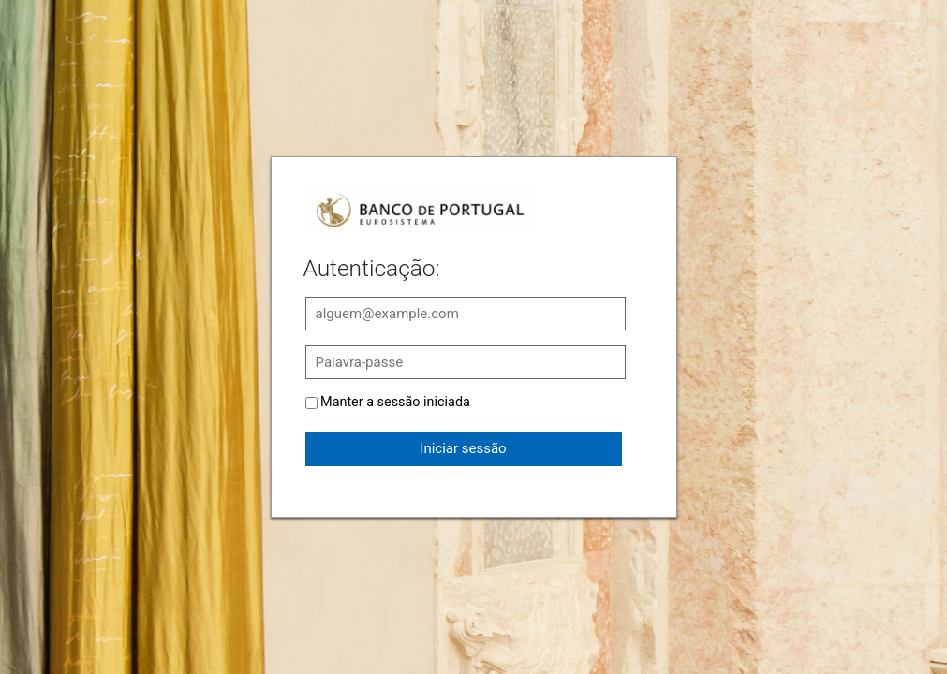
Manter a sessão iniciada (395, 402)
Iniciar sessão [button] (463, 448)
